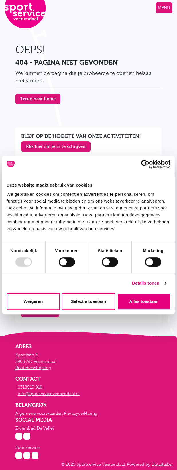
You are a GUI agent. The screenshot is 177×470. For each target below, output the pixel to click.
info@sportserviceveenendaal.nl (49, 393)
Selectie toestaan (88, 301)
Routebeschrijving (33, 367)
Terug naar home (38, 98)
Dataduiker (162, 464)
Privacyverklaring (80, 413)
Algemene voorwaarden (39, 413)
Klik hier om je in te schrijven (56, 146)
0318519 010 (30, 387)
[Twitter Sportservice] (35, 455)
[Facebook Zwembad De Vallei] (26, 436)
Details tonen (145, 283)
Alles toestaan (143, 301)
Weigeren (33, 301)
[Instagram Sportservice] (18, 455)
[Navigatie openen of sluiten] (164, 7)
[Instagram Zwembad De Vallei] (18, 436)
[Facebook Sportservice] (26, 455)
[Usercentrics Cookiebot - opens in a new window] (145, 164)
